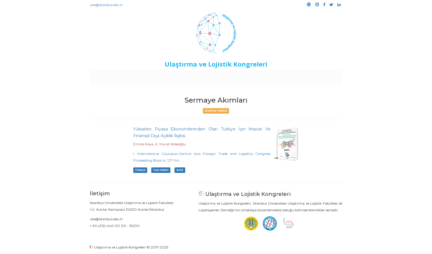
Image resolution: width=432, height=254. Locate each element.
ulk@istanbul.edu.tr (106, 5)
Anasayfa (114, 76)
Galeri (303, 76)
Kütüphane (282, 76)
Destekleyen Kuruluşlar (170, 76)
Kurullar (135, 76)
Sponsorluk (256, 76)
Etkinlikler (207, 76)
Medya (320, 76)
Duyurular (231, 76)
